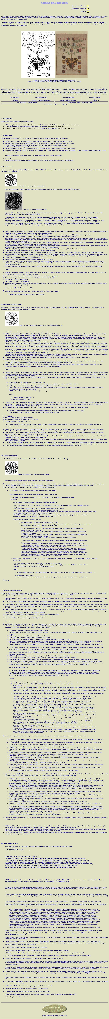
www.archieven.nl (53, 247)
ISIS (10, 214)
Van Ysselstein (71, 775)
